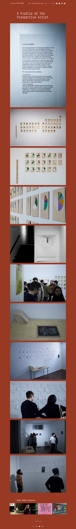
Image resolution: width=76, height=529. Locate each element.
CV (49, 3)
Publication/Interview (37, 3)
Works (29, 3)
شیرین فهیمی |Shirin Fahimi (17, 3)
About (46, 3)
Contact (53, 3)
